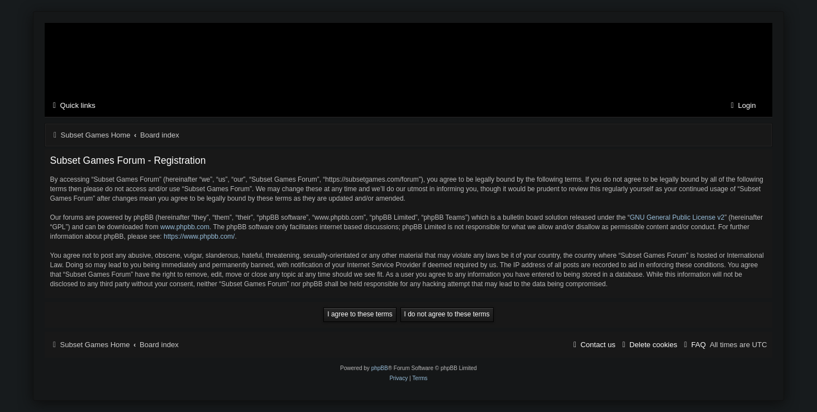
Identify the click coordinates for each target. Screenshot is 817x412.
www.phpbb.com (184, 227)
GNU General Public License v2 (677, 217)
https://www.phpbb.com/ (199, 236)
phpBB (379, 368)
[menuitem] (742, 106)
